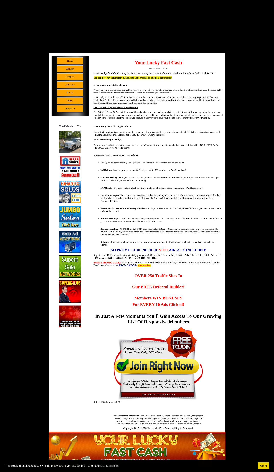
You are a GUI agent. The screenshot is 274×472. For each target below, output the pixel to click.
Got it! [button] (263, 466)
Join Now (69, 84)
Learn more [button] (112, 465)
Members (70, 68)
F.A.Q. (70, 92)
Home (70, 60)
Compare (70, 76)
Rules (70, 100)
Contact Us (70, 108)
